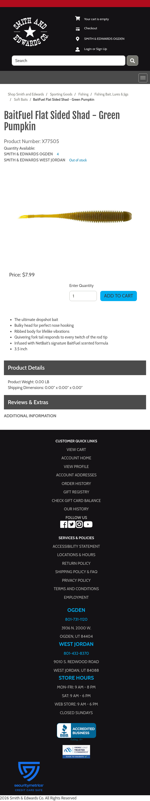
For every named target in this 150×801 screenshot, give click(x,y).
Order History (76, 483)
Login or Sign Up (95, 49)
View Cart (76, 449)
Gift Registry (76, 492)
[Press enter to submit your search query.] (132, 60)
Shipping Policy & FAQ (76, 571)
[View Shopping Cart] (92, 19)
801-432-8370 (76, 653)
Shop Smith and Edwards (26, 94)
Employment (76, 597)
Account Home (76, 458)
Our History (76, 509)
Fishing (83, 94)
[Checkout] (86, 28)
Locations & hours (76, 554)
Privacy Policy (76, 580)
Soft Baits (21, 99)
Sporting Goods (61, 94)
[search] (68, 60)
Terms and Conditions (76, 588)
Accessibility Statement (76, 546)
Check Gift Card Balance (76, 500)
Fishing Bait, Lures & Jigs (111, 94)
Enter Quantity (81, 285)
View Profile (76, 466)
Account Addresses (76, 475)
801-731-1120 (76, 619)
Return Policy (76, 563)
